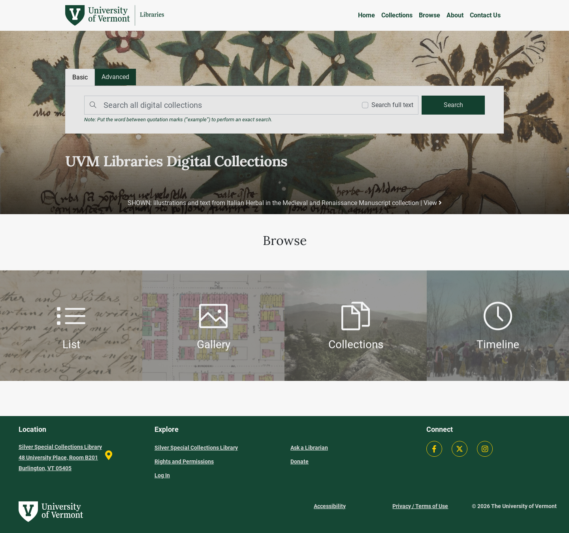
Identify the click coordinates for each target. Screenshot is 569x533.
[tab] (115, 77)
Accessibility (330, 506)
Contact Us (485, 15)
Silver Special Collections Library (196, 447)
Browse (429, 15)
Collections (397, 15)
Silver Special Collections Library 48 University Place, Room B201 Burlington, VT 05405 (60, 457)
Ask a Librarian (309, 447)
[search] (453, 105)
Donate (299, 461)
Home (366, 15)
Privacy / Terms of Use (420, 506)
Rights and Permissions (184, 461)
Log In (162, 475)
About (455, 15)
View (433, 203)
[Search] (218, 105)
